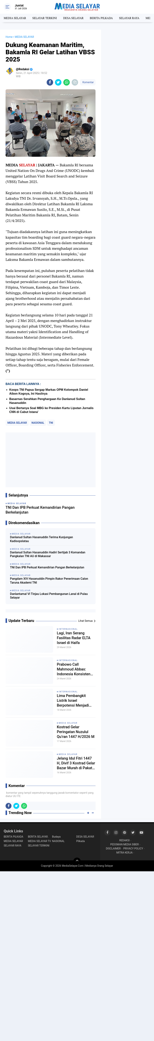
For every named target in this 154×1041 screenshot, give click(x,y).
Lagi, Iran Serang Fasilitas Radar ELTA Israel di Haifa (73, 638)
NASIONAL (37, 422)
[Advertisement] (50, 460)
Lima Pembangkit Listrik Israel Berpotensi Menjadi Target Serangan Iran (74, 700)
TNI (51, 422)
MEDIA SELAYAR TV (39, 841)
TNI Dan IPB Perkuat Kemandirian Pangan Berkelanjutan (47, 567)
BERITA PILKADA (101, 18)
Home (9, 36)
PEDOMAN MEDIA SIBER (124, 844)
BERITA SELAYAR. (38, 836)
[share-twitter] (58, 82)
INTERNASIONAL (68, 629)
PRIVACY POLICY (133, 848)
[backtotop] (77, 861)
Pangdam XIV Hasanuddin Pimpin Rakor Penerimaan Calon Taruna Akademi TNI (49, 580)
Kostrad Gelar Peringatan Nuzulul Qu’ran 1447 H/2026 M (75, 732)
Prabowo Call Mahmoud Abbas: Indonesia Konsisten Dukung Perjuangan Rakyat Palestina (73, 669)
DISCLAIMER (113, 848)
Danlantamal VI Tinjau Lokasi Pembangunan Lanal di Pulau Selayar (49, 596)
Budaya (56, 836)
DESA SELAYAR (73, 18)
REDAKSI (124, 840)
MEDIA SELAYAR (15, 18)
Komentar (88, 82)
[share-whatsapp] (66, 82)
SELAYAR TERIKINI (38, 845)
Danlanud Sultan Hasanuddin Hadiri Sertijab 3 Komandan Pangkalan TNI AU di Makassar (47, 554)
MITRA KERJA (124, 852)
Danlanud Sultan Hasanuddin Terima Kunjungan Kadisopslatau (41, 539)
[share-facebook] (50, 82)
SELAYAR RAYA (129, 18)
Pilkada (80, 841)
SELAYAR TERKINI (44, 18)
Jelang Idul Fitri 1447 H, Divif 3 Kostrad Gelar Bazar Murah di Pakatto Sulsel (76, 763)
